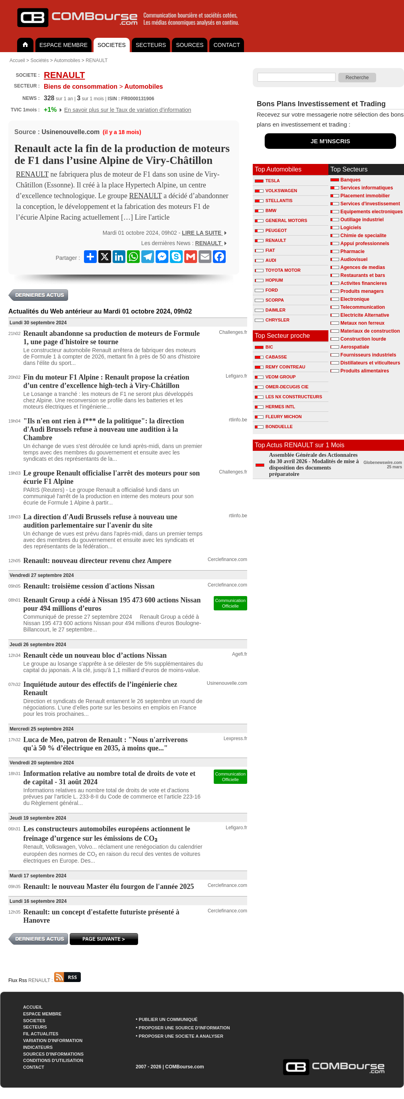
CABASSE (271, 357)
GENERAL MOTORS (281, 220)
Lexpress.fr (235, 738)
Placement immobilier (365, 196)
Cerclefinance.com (227, 559)
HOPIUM (269, 280)
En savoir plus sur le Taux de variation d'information (127, 110)
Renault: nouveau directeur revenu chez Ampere (97, 561)
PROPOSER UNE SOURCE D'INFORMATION (184, 1027)
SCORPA (269, 300)
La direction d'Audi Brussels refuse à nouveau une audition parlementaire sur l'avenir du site (100, 521)
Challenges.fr (233, 332)
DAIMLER (270, 310)
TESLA (267, 180)
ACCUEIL (33, 1007)
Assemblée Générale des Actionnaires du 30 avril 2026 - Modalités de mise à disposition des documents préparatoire (314, 464)
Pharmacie (352, 251)
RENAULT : (54, 980)
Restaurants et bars (362, 275)
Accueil (17, 60)
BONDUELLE (274, 426)
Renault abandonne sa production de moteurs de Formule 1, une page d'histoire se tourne (111, 337)
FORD (266, 290)
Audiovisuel (353, 259)
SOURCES (189, 45)
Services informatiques (366, 188)
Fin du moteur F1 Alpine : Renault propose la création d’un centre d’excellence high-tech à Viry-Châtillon (106, 381)
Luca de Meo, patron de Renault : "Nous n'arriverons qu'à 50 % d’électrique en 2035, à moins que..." (105, 744)
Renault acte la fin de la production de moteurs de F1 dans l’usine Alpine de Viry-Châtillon (122, 154)
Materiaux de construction (370, 331)
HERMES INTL (275, 406)
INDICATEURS (38, 1047)
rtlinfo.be (238, 420)
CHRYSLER (272, 320)
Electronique (354, 299)
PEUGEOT (271, 230)
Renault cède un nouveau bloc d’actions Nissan (95, 655)
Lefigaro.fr (236, 376)
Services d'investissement (370, 204)
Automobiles (67, 60)
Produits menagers (362, 291)
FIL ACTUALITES (41, 1033)
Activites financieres (363, 283)
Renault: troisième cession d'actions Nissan (89, 586)
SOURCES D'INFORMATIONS (53, 1054)
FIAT (265, 250)
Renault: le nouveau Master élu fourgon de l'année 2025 (108, 887)
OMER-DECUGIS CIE (281, 386)
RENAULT (96, 60)
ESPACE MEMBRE (63, 45)
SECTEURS (151, 45)
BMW (266, 210)
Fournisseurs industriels (368, 355)
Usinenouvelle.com (70, 132)
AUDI (265, 260)
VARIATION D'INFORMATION (52, 1040)
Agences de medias (362, 267)
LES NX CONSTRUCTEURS (288, 396)
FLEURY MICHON (278, 416)
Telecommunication (362, 307)
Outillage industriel (362, 219)
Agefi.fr (239, 654)
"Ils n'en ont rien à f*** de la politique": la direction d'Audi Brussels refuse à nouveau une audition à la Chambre (103, 429)
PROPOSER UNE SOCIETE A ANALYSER (181, 1036)
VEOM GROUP (275, 376)
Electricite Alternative (364, 315)
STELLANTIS (274, 200)
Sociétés (39, 60)
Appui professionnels (364, 243)
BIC (264, 347)
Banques (350, 180)
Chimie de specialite (363, 235)
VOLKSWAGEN (276, 190)
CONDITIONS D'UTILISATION (53, 1060)
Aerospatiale (354, 347)
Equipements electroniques (371, 211)
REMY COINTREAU (280, 366)
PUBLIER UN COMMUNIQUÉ (168, 1019)
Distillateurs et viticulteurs (370, 363)
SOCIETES (112, 45)
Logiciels (350, 227)
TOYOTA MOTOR (278, 270)
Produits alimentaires (364, 371)
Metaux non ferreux (362, 323)
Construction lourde (363, 339)
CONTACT (226, 45)
